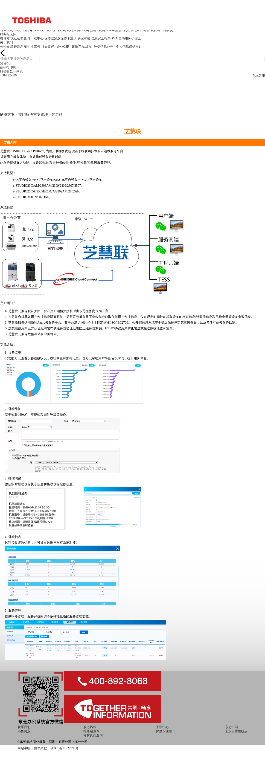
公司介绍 (6, 46)
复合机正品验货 (162, 30)
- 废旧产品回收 (80, 46)
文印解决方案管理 (33, 114)
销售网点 (23, 731)
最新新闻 (20, 46)
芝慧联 (57, 114)
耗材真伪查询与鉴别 (81, 30)
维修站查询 (91, 731)
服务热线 (89, 727)
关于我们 (6, 42)
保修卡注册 (164, 731)
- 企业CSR (62, 46)
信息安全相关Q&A (104, 38)
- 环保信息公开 (102, 46)
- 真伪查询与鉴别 (109, 30)
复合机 (5, 63)
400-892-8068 (9, 75)
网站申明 (23, 748)
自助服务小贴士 (129, 38)
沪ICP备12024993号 (65, 748)
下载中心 (37, 38)
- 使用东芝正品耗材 (136, 30)
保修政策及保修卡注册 (60, 38)
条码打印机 (8, 67)
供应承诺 (83, 38)
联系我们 (23, 727)
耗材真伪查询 (93, 735)
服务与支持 (8, 34)
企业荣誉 (33, 46)
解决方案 (7, 114)
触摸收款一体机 (11, 71)
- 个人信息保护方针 (128, 46)
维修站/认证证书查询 (15, 38)
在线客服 (258, 75)
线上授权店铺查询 (53, 30)
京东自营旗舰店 (236, 731)
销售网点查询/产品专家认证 (20, 30)
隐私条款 (40, 748)
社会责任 (47, 46)
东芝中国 (231, 727)
